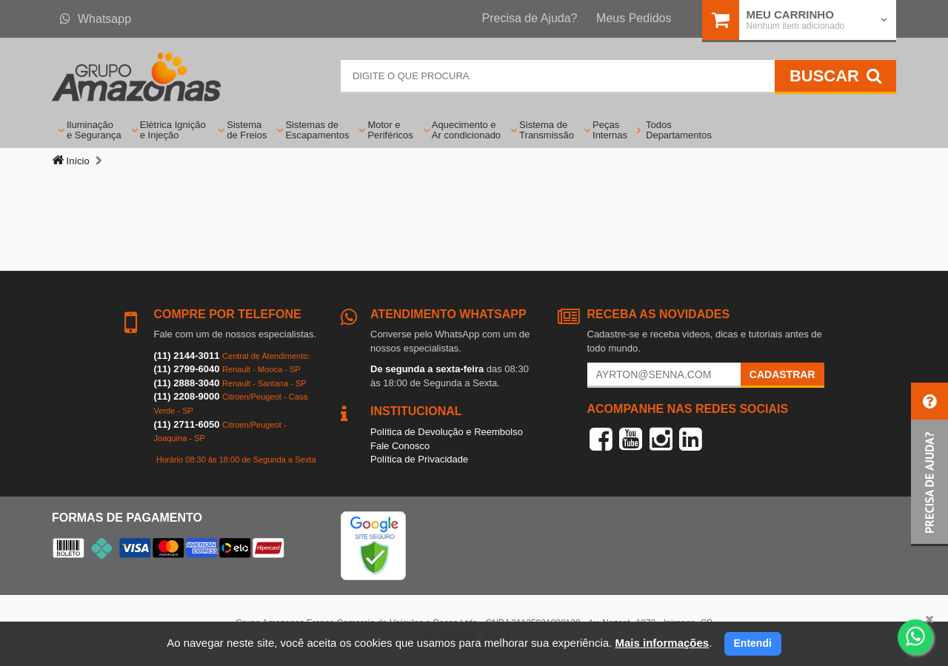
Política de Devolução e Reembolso (446, 431)
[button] (929, 464)
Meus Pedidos (633, 18)
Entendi (753, 643)
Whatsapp (95, 19)
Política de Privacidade (419, 459)
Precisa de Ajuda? (530, 18)
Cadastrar (782, 374)
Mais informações (662, 642)
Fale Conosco (400, 445)
